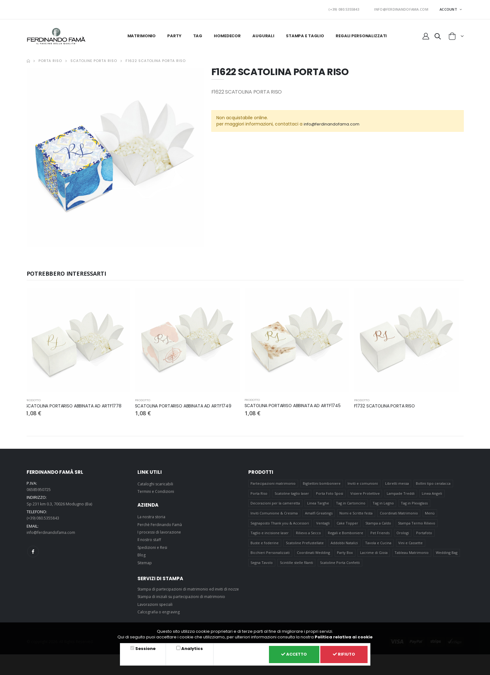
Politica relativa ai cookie (344, 636)
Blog (141, 552)
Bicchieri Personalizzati (270, 556)
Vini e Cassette (411, 545)
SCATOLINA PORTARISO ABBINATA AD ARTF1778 (77, 403)
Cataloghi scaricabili (156, 481)
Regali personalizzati (361, 34)
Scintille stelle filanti (296, 566)
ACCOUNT (449, 8)
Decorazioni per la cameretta (275, 502)
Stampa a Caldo (379, 524)
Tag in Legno (384, 502)
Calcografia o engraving (160, 617)
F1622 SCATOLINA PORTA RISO (156, 58)
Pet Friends (380, 534)
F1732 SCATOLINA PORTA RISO (387, 403)
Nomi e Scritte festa (356, 513)
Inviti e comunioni (363, 481)
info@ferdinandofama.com (334, 122)
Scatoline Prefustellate (305, 545)
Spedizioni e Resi (153, 545)
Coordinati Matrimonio (399, 513)
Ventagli (323, 524)
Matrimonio (141, 34)
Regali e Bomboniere (346, 534)
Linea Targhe (318, 502)
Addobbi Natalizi (344, 545)
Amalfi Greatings (319, 513)
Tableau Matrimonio (412, 556)
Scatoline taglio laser (292, 492)
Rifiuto (342, 654)
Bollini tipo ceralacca (434, 481)
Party (174, 34)
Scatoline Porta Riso (93, 58)
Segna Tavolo (261, 566)
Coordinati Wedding (313, 556)
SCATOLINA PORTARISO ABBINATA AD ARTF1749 (187, 403)
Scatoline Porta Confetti (340, 566)
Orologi (403, 534)
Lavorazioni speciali (156, 609)
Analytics (189, 647)
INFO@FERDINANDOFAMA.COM (405, 8)
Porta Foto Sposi (329, 492)
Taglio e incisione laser (269, 534)
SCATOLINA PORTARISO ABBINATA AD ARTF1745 (296, 403)
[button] (437, 35)
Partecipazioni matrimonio (273, 481)
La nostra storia (152, 514)
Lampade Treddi (401, 492)
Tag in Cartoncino (351, 502)
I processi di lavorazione (160, 530)
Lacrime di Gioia (374, 556)
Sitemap (145, 560)
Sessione (144, 647)
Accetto (289, 654)
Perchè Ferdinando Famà (161, 522)
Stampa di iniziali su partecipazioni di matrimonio (183, 602)
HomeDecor (227, 34)
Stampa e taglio (305, 34)
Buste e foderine (264, 545)
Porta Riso (50, 58)
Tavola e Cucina (379, 545)
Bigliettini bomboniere (322, 481)
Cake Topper (347, 524)
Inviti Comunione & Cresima (274, 513)
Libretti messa (398, 481)
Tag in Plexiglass (415, 502)
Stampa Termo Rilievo (417, 524)
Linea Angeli (433, 492)
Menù (431, 513)
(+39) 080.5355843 (355, 8)
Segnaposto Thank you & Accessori (279, 524)
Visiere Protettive (365, 492)
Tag (198, 34)
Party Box (345, 556)
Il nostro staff (149, 537)
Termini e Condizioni (156, 489)
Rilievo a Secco (308, 534)
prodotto (33, 398)
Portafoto (425, 534)
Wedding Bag (447, 556)
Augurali (263, 34)
